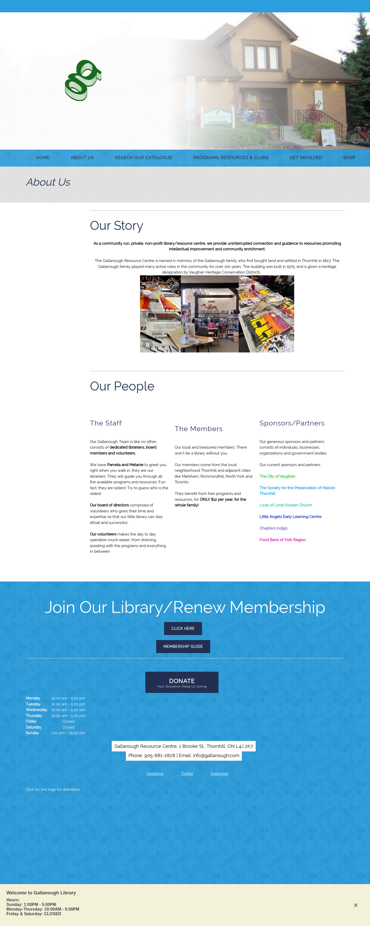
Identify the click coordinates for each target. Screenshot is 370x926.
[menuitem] (43, 158)
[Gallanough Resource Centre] (82, 80)
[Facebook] (151, 773)
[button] (157, 313)
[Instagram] (216, 773)
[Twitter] (183, 773)
